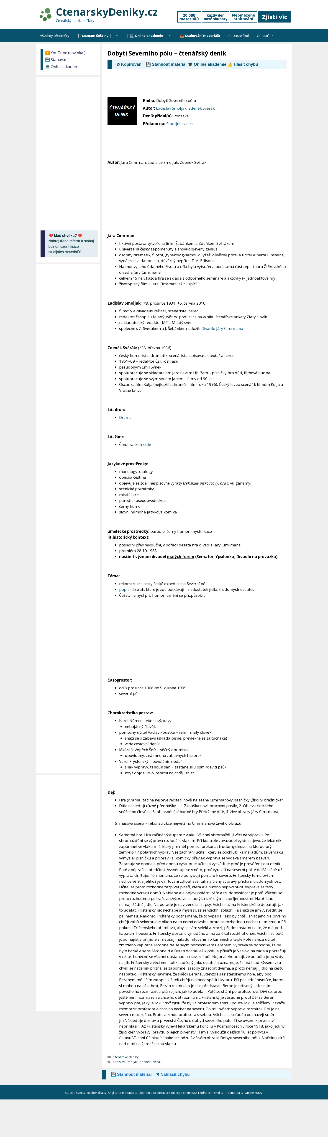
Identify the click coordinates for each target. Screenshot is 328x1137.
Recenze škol (238, 35)
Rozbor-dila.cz (97, 1093)
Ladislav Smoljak (171, 108)
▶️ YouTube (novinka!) (65, 52)
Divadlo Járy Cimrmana (222, 328)
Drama (125, 417)
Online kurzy (254, 1093)
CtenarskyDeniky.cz (107, 12)
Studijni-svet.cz (179, 123)
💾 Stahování (57, 59)
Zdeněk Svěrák (201, 108)
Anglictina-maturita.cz (123, 1093)
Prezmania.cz (234, 1093)
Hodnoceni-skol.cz (211, 1093)
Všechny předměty (54, 35)
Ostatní (267, 35)
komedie (143, 444)
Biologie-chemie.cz (184, 1093)
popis (124, 589)
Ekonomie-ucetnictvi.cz (155, 1093)
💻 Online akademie (63, 66)
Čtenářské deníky (125, 1057)
